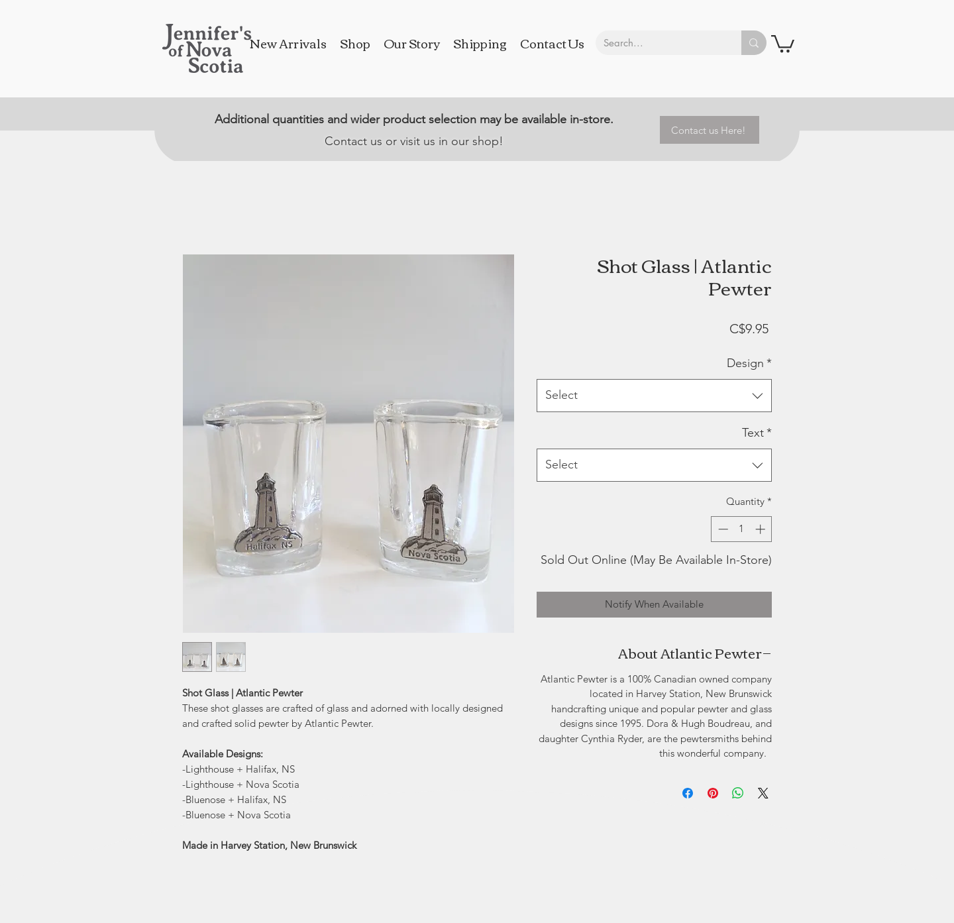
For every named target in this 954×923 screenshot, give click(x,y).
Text (757, 432)
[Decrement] (722, 529)
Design (749, 363)
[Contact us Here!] (709, 130)
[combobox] (654, 395)
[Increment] (761, 529)
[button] (782, 42)
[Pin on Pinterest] (713, 793)
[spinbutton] (742, 529)
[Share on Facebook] (688, 793)
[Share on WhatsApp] (738, 793)
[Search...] (659, 42)
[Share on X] (763, 793)
